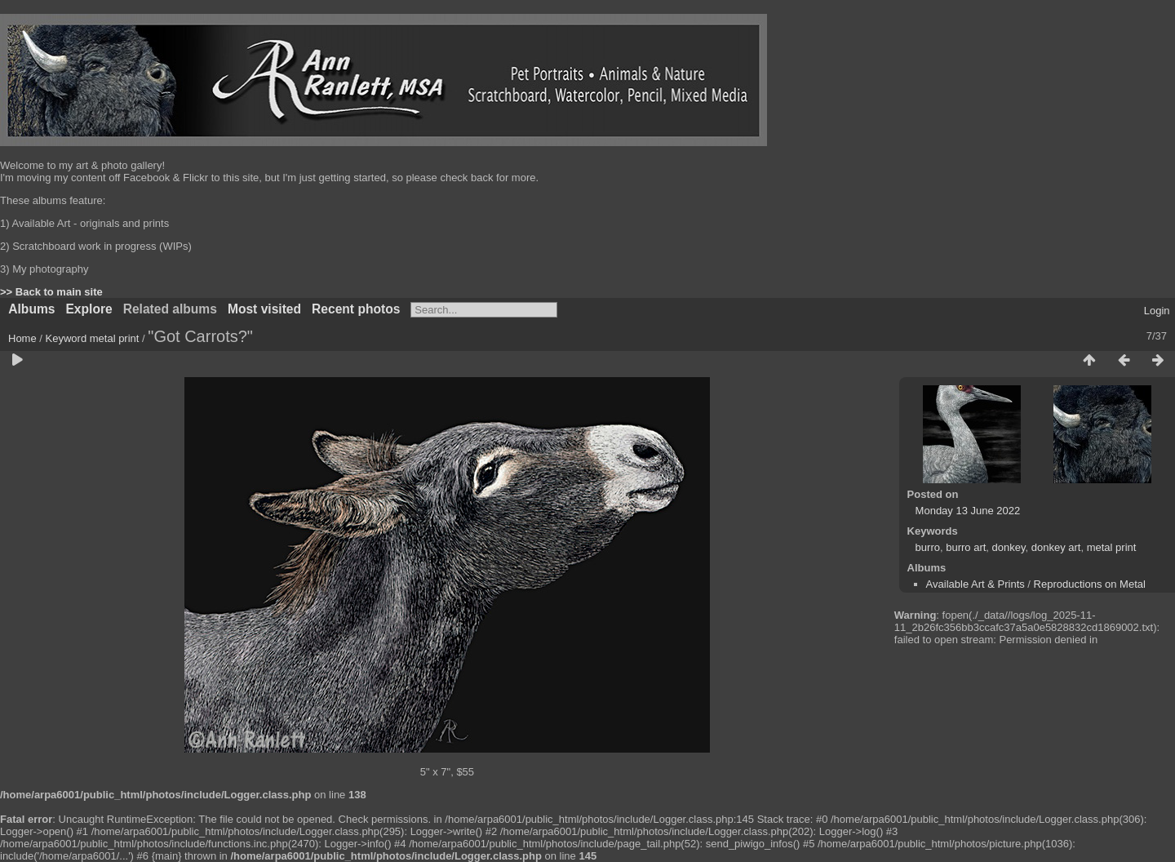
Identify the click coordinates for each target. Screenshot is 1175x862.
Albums (31, 309)
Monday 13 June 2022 (968, 510)
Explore (88, 309)
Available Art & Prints (975, 584)
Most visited (264, 309)
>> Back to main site (51, 292)
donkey (1009, 547)
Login (1157, 310)
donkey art (1056, 547)
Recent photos (356, 309)
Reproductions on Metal (1090, 584)
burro (928, 547)
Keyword (66, 338)
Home (22, 338)
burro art (966, 547)
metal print (115, 338)
